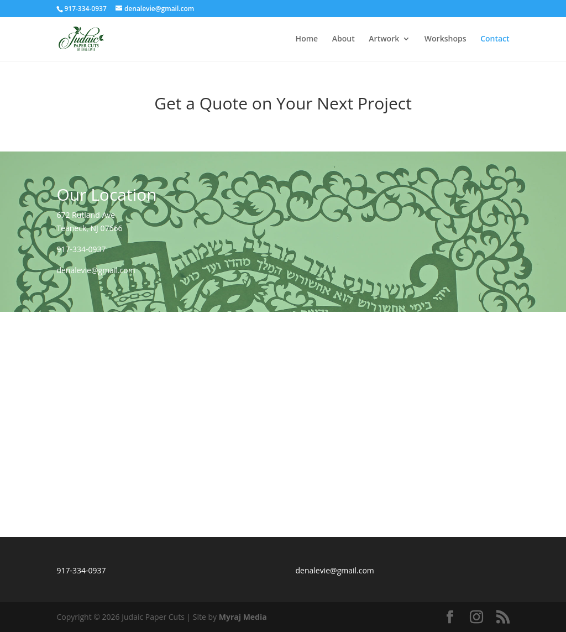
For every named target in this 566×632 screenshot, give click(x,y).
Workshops (445, 39)
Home (307, 39)
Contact (494, 39)
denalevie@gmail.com (95, 270)
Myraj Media (243, 617)
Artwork (384, 39)
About (343, 39)
